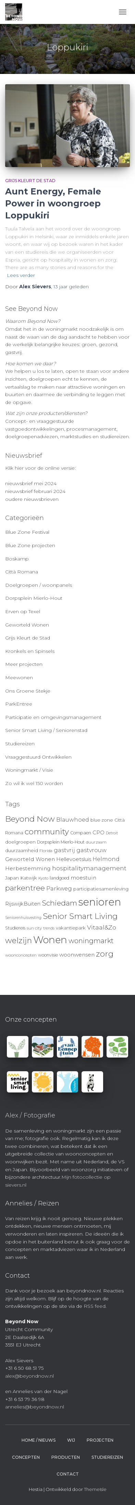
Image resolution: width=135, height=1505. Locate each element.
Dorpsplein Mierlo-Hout (33, 598)
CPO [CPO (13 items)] (99, 833)
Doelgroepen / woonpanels (38, 585)
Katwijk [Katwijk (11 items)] (28, 878)
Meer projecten (23, 664)
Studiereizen (20, 744)
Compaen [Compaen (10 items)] (80, 832)
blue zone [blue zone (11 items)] (101, 820)
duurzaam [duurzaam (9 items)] (96, 842)
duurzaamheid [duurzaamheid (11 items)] (21, 850)
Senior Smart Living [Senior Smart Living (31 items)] (80, 916)
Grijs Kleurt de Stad (30, 180)
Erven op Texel (22, 611)
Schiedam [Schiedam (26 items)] (59, 903)
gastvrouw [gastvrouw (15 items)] (91, 850)
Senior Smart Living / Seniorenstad (46, 730)
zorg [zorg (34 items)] (104, 954)
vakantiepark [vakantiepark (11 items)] (71, 928)
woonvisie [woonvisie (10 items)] (48, 955)
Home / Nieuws (39, 1440)
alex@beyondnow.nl (29, 1376)
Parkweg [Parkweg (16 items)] (59, 888)
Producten (65, 1457)
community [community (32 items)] (47, 831)
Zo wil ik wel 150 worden (34, 783)
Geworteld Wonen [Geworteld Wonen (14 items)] (30, 859)
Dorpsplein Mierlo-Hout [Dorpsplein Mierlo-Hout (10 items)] (61, 842)
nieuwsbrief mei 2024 (31, 483)
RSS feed (95, 1306)
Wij (71, 1440)
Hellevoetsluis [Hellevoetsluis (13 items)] (73, 859)
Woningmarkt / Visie (29, 770)
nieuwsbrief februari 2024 (35, 491)
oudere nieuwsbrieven (32, 499)
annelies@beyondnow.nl (34, 1407)
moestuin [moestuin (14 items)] (83, 877)
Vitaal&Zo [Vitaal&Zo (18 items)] (101, 927)
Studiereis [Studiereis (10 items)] (15, 928)
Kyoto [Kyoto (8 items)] (43, 878)
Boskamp (17, 559)
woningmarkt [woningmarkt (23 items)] (91, 941)
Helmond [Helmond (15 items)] (106, 859)
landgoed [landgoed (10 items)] (59, 878)
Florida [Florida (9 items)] (45, 850)
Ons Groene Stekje (27, 691)
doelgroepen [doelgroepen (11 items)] (20, 842)
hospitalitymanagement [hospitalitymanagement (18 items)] (89, 868)
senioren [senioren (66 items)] (99, 902)
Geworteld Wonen (27, 625)
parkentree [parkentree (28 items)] (25, 887)
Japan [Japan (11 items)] (12, 878)
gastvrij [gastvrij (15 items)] (64, 850)
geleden (71, 286)
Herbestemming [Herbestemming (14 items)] (28, 868)
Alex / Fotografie (30, 1115)
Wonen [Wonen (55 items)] (50, 940)
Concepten (26, 1457)
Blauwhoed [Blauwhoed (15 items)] (72, 820)
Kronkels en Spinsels (29, 651)
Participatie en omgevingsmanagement (53, 717)
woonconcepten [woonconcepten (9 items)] (21, 955)
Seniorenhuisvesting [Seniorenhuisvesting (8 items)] (23, 917)
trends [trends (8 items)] (48, 928)
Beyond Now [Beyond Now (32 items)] (30, 819)
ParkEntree (18, 704)
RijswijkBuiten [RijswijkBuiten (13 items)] (22, 904)
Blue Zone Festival (27, 532)
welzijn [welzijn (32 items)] (18, 940)
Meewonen (19, 677)
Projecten (100, 1440)
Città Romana (21, 572)
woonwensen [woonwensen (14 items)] (77, 954)
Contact (68, 1474)
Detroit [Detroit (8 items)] (112, 833)
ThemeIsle (95, 1489)
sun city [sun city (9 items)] (34, 928)
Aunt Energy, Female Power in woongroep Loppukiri (53, 203)
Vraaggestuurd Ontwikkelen (38, 757)
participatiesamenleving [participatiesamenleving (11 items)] (100, 888)
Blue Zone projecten (30, 545)
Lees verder (21, 275)
